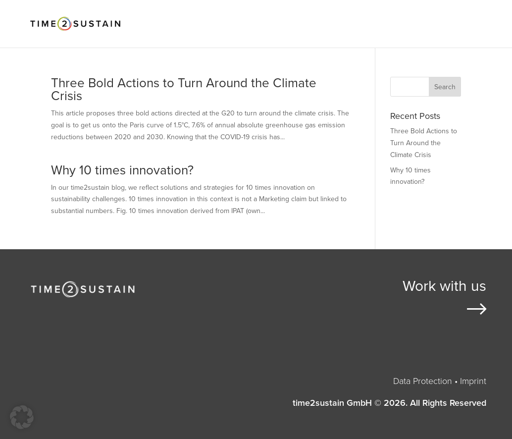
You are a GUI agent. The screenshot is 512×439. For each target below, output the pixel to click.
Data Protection (422, 381)
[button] (22, 417)
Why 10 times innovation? (122, 170)
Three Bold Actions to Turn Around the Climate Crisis (183, 89)
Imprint (473, 381)
